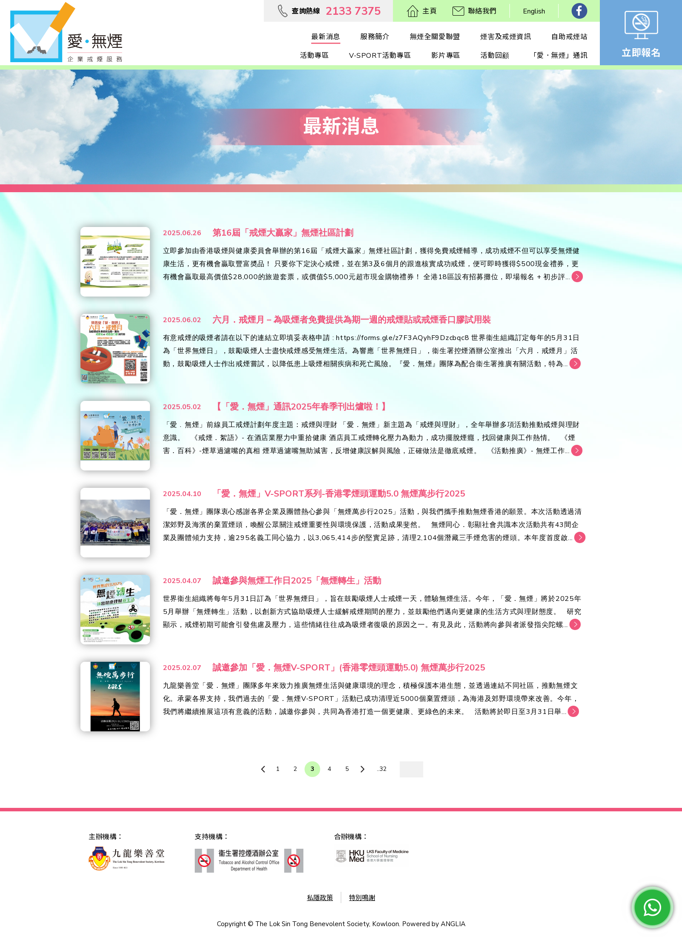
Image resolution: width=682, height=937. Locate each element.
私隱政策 (320, 898)
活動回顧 (494, 55)
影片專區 (445, 55)
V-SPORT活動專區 (380, 55)
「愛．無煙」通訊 (559, 55)
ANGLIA (453, 924)
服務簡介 (374, 37)
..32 (381, 769)
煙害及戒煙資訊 (505, 37)
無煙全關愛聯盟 (435, 37)
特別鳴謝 (362, 898)
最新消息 (325, 37)
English (534, 11)
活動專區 (314, 55)
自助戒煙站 (569, 37)
